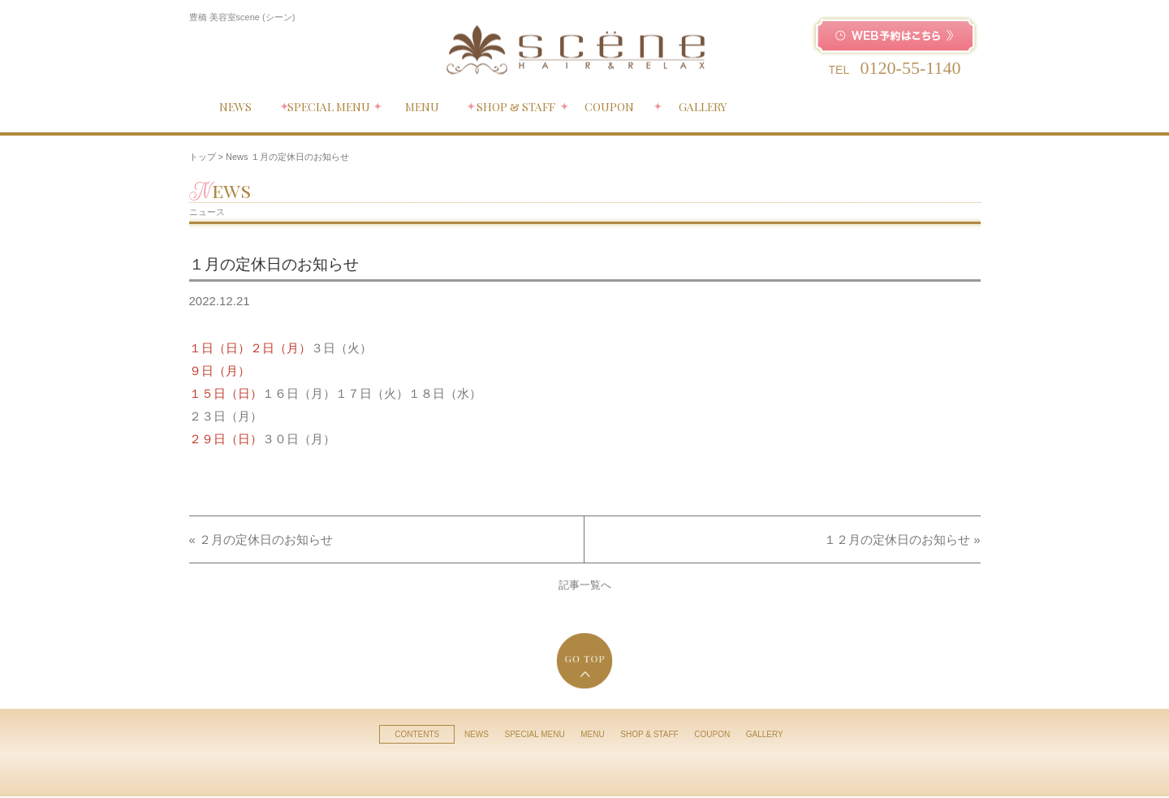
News (237, 157)
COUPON (712, 734)
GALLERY (764, 734)
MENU (592, 734)
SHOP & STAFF (649, 734)
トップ (202, 157)
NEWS (476, 734)
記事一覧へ (585, 585)
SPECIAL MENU (535, 734)
